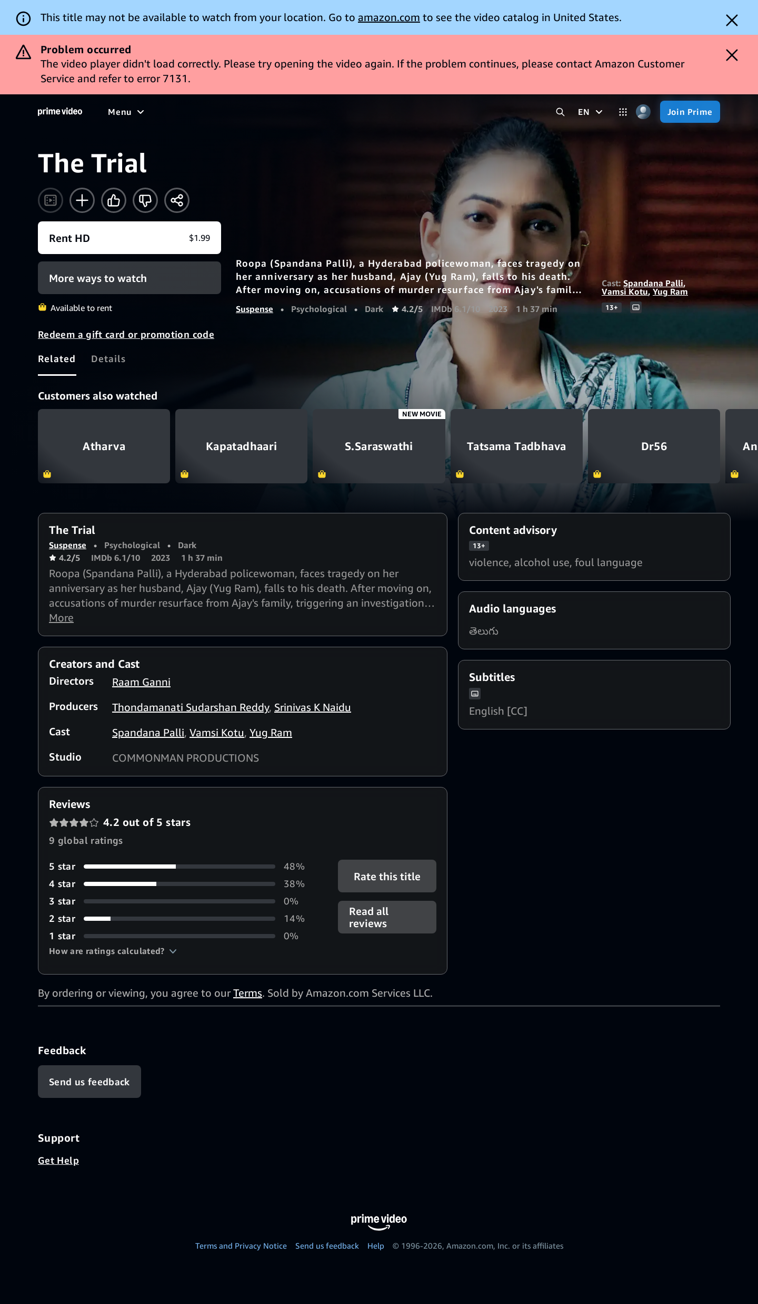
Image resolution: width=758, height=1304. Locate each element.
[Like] (113, 200)
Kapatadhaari (241, 446)
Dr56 (654, 446)
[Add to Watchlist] (82, 200)
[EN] (591, 112)
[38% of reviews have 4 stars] (181, 883)
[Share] (177, 200)
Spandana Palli (653, 283)
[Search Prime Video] (560, 112)
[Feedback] (89, 1081)
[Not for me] (145, 200)
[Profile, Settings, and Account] (643, 112)
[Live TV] (337, 112)
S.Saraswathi (379, 446)
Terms (247, 993)
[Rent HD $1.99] (129, 237)
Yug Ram (670, 291)
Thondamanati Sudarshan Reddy (190, 707)
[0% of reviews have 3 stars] (181, 901)
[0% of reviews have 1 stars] (181, 935)
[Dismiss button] (732, 20)
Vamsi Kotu (625, 291)
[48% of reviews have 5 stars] (181, 866)
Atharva (104, 446)
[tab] (57, 358)
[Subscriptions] (404, 112)
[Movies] (156, 112)
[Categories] (623, 112)
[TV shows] (205, 112)
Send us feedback (327, 1245)
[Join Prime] (690, 112)
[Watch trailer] (50, 200)
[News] (295, 112)
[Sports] (254, 112)
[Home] (60, 112)
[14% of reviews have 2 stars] (181, 918)
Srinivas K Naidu (312, 707)
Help (375, 1245)
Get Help (58, 1160)
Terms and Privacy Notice (241, 1245)
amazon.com (389, 17)
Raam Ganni (141, 682)
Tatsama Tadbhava (517, 446)
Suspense (254, 309)
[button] (113, 951)
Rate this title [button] (387, 876)
